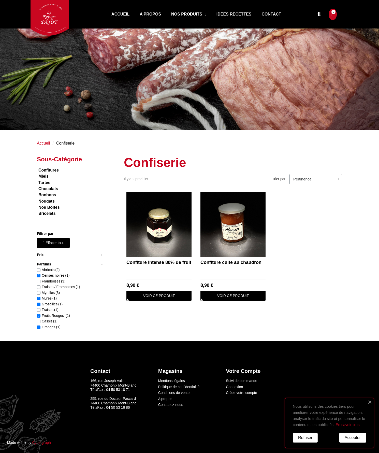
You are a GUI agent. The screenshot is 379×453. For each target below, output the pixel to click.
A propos (150, 14)
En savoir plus (347, 424)
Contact (271, 14)
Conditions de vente (174, 393)
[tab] (70, 255)
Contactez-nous (170, 405)
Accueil (120, 14)
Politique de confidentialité (179, 387)
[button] (319, 14)
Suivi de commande (241, 381)
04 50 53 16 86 (118, 407)
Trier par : (279, 179)
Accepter (353, 437)
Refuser (305, 437)
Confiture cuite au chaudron (230, 262)
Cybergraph (41, 443)
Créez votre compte (241, 393)
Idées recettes (234, 14)
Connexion (234, 387)
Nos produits (188, 14)
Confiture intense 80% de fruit (158, 262)
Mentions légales (171, 381)
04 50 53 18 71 (118, 390)
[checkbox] (38, 270)
